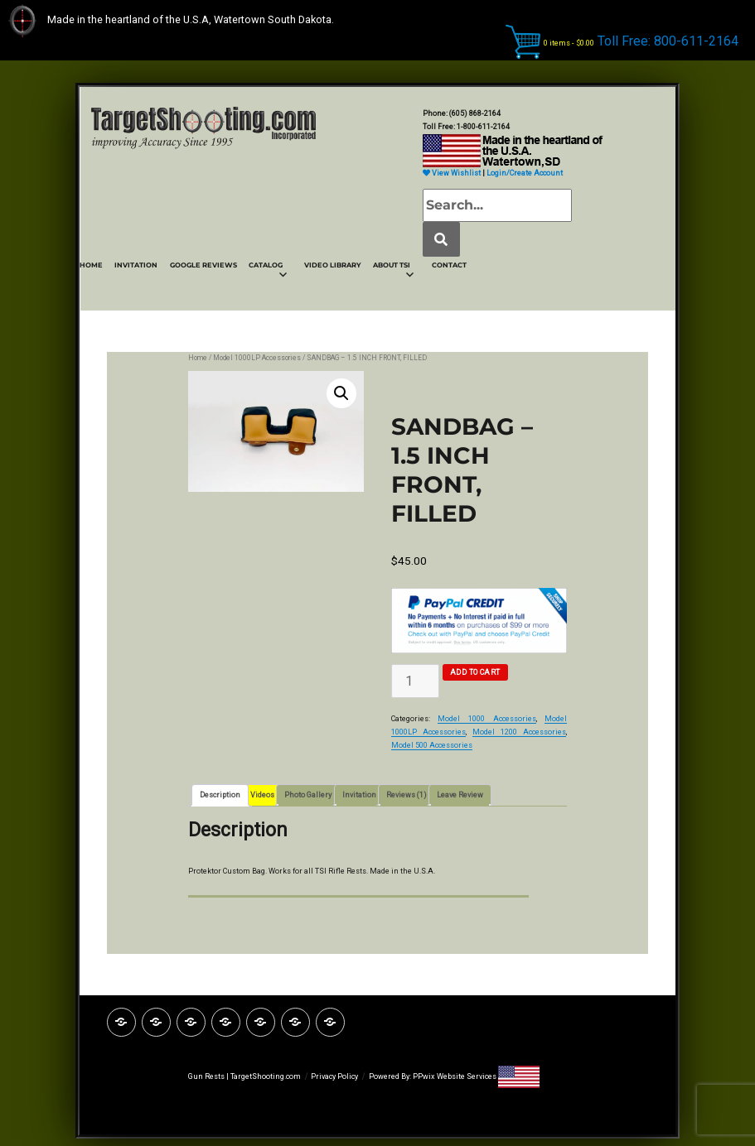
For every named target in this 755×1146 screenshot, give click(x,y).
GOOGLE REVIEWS (203, 265)
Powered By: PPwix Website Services (433, 1076)
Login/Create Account (524, 173)
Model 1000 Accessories (486, 719)
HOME (91, 265)
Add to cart (475, 672)
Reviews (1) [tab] (406, 795)
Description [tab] (220, 795)
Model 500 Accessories (431, 745)
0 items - (569, 42)
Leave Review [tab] (460, 795)
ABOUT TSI (391, 265)
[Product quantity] (415, 681)
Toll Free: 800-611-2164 (668, 40)
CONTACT (449, 265)
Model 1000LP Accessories (257, 358)
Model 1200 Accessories (519, 732)
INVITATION (135, 265)
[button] (341, 393)
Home (197, 358)
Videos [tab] (262, 795)
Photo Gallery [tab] (308, 795)
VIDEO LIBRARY (332, 265)
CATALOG (266, 265)
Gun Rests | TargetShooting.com (244, 1076)
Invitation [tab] (359, 795)
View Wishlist (452, 173)
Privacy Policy (334, 1076)
